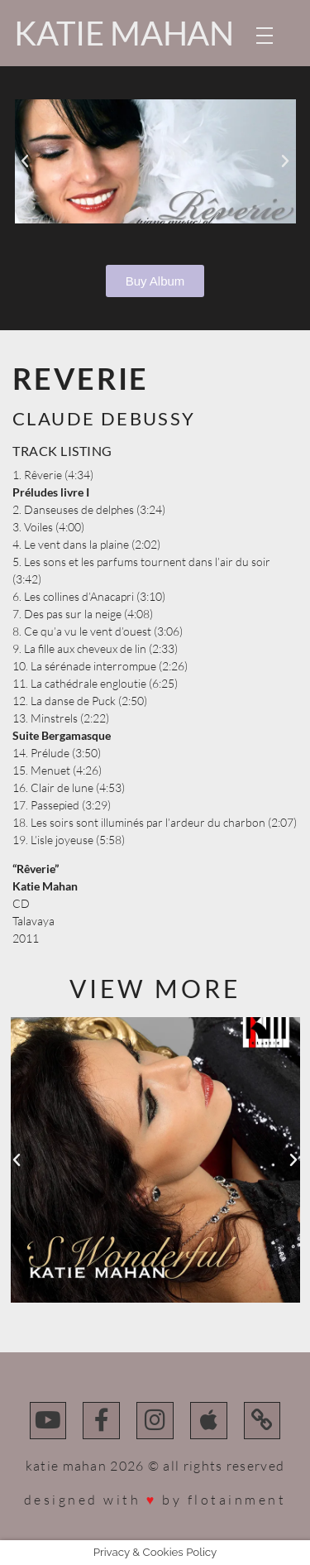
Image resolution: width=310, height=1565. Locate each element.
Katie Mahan (124, 33)
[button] (25, 161)
